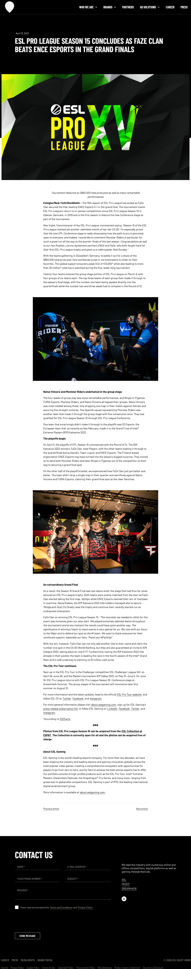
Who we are (88, 7)
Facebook (78, 698)
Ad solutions (150, 7)
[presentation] (37, 921)
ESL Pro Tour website (129, 694)
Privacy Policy (85, 907)
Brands (109, 7)
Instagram (95, 698)
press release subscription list (60, 708)
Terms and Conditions (61, 907)
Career (170, 7)
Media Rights (28, 960)
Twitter (67, 698)
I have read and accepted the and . (56, 907)
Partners (128, 7)
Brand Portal (45, 960)
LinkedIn (112, 708)
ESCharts (65, 719)
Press (184, 7)
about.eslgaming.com (103, 704)
